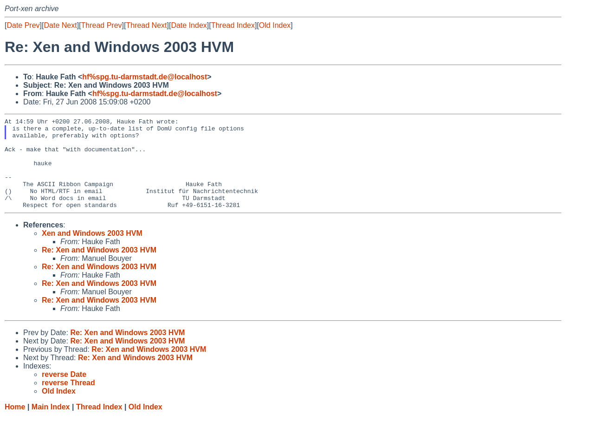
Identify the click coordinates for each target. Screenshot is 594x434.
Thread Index (233, 25)
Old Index (275, 25)
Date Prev (22, 25)
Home (15, 425)
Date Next (60, 25)
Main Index (51, 425)
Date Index (189, 25)
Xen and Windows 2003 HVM (92, 251)
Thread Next (146, 25)
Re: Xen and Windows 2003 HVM (99, 268)
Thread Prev (101, 25)
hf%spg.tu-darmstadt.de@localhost (144, 77)
